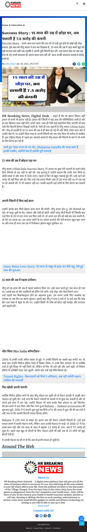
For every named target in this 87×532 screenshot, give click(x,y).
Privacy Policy (38, 528)
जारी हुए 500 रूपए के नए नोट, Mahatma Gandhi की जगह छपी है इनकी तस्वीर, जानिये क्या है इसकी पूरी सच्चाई (40, 149)
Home (5, 25)
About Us (43, 477)
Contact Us (48, 528)
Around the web (18, 446)
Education (16, 25)
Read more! (43, 505)
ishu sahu (10, 63)
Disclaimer (57, 528)
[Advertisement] (43, 245)
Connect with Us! (43, 510)
